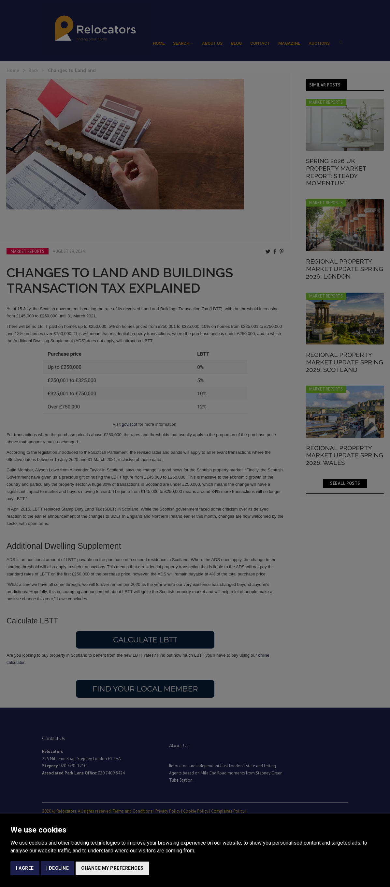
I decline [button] (57, 868)
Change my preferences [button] (112, 868)
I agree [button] (25, 868)
